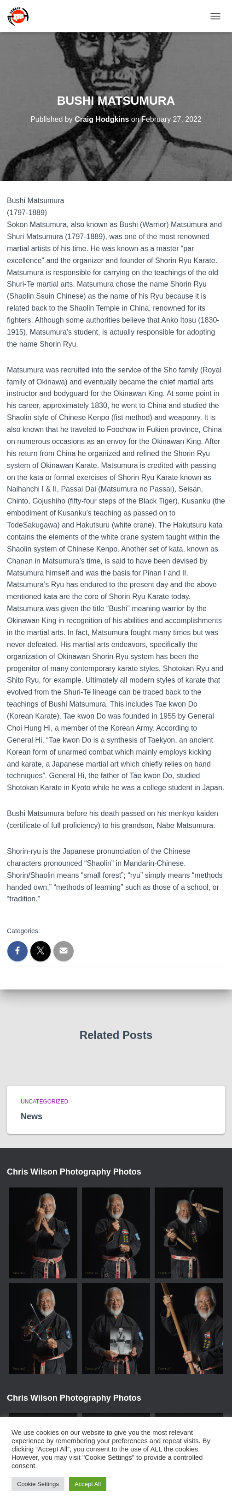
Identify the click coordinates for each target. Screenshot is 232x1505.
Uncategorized (44, 1101)
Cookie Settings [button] (38, 1484)
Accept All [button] (88, 1484)
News (31, 1116)
